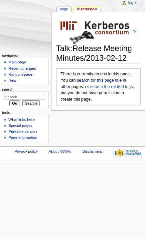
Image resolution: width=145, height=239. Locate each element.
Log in (132, 3)
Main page (17, 62)
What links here (21, 119)
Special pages (20, 125)
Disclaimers (92, 151)
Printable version (22, 131)
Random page (20, 74)
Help (12, 80)
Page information (22, 137)
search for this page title (99, 80)
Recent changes (22, 68)
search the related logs (111, 86)
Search (8, 89)
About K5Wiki (60, 151)
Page (64, 9)
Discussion (87, 9)
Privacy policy (26, 151)
